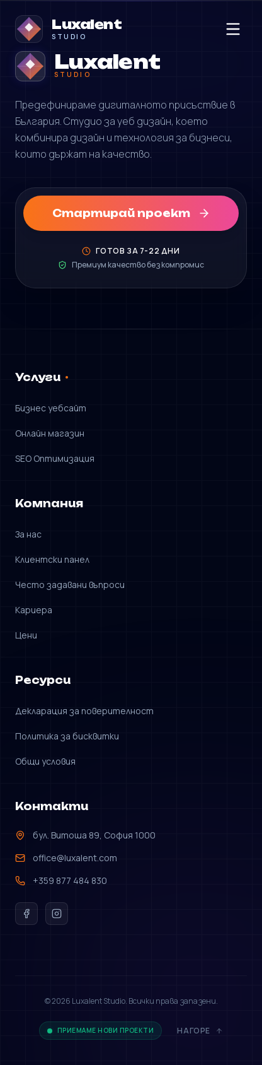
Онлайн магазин (49, 433)
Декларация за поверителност (84, 711)
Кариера (33, 610)
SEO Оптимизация (54, 458)
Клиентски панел (52, 559)
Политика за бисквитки (67, 736)
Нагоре (200, 1031)
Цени (26, 635)
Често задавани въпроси (70, 585)
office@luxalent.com (66, 858)
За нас (28, 534)
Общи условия (45, 761)
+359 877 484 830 (61, 880)
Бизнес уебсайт (50, 408)
